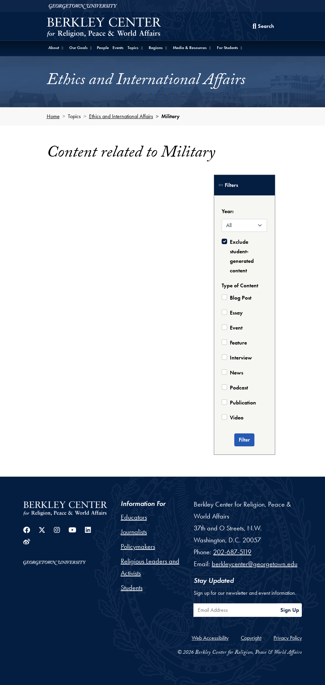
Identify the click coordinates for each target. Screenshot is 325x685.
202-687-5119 (232, 551)
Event (236, 327)
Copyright (251, 637)
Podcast (239, 387)
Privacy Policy (288, 637)
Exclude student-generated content (242, 256)
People (103, 47)
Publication (243, 402)
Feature (238, 342)
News (236, 372)
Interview (241, 357)
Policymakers (138, 546)
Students (132, 587)
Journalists (134, 531)
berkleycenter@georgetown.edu (254, 563)
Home (53, 116)
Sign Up (289, 610)
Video (236, 417)
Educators (134, 517)
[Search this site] (263, 26)
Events (118, 47)
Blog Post (240, 297)
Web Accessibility (210, 637)
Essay (236, 312)
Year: (228, 211)
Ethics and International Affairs (121, 116)
